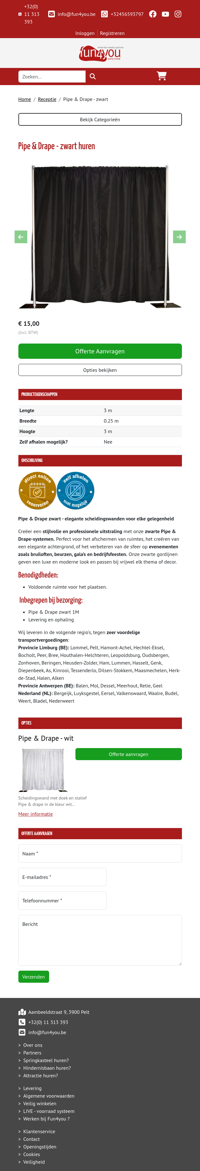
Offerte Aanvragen (100, 352)
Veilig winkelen (39, 1081)
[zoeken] (93, 76)
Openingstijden (39, 1124)
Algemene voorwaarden (49, 1073)
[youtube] (165, 14)
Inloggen (85, 33)
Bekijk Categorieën (100, 119)
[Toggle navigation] (177, 76)
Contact (31, 1117)
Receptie (47, 99)
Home (24, 99)
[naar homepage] (100, 52)
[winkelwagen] (162, 76)
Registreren (112, 33)
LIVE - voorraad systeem (49, 1089)
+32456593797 (122, 14)
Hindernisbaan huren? (47, 1045)
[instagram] (178, 14)
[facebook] (153, 14)
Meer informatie (35, 815)
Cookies (31, 1132)
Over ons (32, 1023)
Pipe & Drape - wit (46, 739)
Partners (32, 1030)
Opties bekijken (100, 370)
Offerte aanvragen (128, 755)
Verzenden (34, 954)
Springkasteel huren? (46, 1038)
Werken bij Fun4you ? (46, 1096)
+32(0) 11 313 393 (29, 14)
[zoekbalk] (52, 76)
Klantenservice (39, 1109)
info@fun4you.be (71, 14)
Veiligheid (34, 1139)
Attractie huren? (40, 1053)
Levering (32, 1066)
